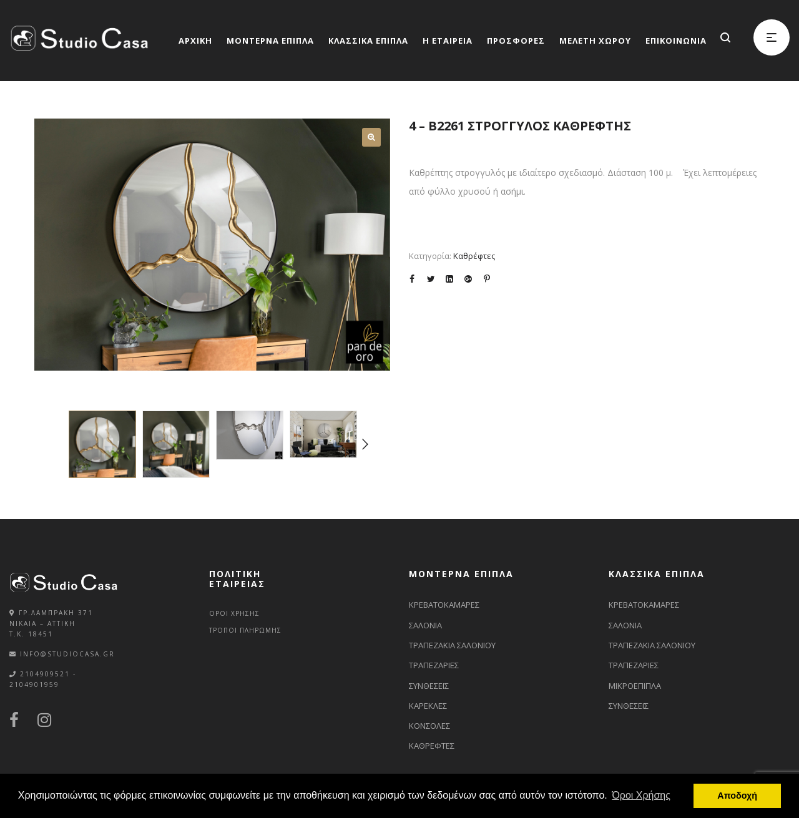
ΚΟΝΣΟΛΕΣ (429, 725)
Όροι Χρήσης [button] (641, 795)
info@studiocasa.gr (67, 654)
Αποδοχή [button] (737, 796)
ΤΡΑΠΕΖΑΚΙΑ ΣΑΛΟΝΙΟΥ (452, 645)
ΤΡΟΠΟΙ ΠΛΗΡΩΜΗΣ (245, 630)
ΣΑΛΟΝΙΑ (425, 625)
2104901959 (34, 684)
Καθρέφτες (474, 255)
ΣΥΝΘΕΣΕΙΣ (429, 685)
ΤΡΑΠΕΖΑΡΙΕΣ (434, 665)
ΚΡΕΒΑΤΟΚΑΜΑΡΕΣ (444, 604)
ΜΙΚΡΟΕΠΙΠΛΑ (635, 685)
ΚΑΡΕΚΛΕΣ (428, 705)
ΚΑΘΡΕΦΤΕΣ (431, 745)
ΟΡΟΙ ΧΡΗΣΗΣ (234, 613)
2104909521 (45, 673)
